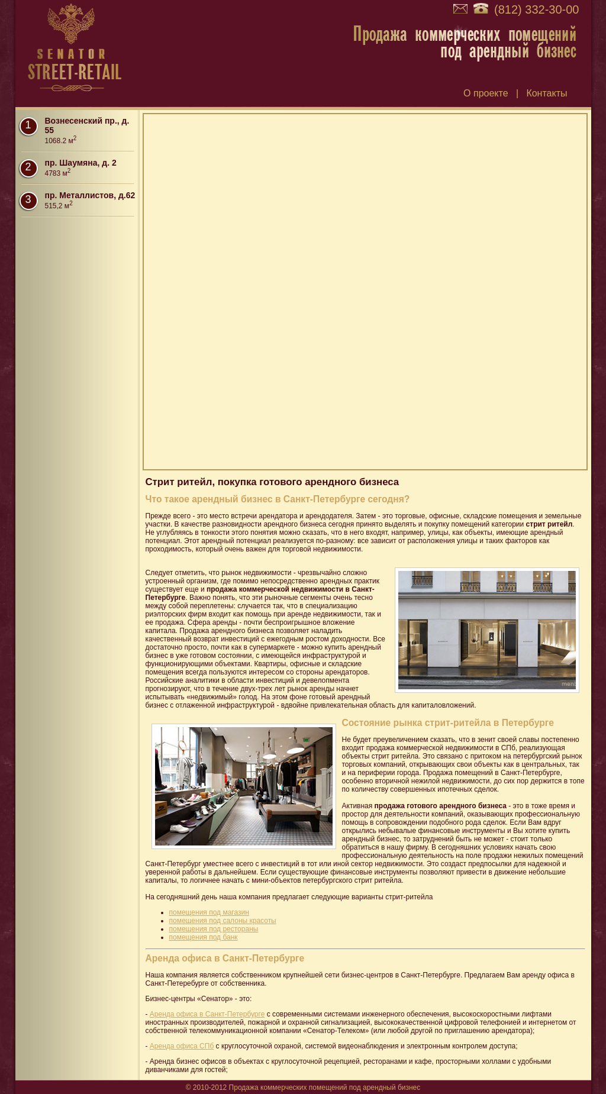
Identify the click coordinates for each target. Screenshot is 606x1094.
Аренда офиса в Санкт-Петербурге (207, 1014)
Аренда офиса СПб (182, 1046)
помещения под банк (203, 937)
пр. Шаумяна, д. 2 (81, 162)
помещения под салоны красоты (222, 920)
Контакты (546, 93)
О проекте (485, 93)
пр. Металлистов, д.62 (90, 195)
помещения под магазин (209, 912)
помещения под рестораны (214, 929)
